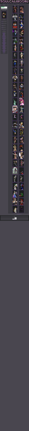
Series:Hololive (4, 40)
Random (13, 3)
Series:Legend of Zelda (4, 37)
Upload (7, 3)
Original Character (3, 35)
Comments (11, 3)
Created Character (3, 43)
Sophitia (4, 34)
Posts (5, 3)
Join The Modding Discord (21, 3)
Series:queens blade (4, 42)
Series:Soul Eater (4, 51)
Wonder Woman (4, 38)
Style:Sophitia (4, 32)
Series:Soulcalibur (3, 33)
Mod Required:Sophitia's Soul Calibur (4, 45)
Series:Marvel (4, 39)
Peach (3, 48)
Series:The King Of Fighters (4, 50)
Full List (3, 53)
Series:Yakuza (4, 44)
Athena (4, 41)
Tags (9, 3)
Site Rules (25, 3)
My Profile (4, 3)
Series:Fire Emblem (4, 36)
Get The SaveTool (16, 3)
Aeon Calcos (4, 52)
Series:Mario (4, 46)
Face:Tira (4, 47)
